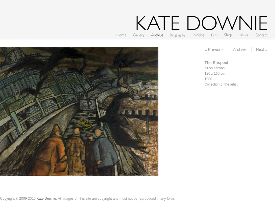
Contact (261, 34)
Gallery (139, 34)
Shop (228, 34)
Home (121, 34)
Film (214, 34)
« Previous (214, 49)
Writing (198, 34)
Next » (262, 49)
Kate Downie (46, 199)
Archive (157, 34)
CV (178, 34)
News (243, 34)
